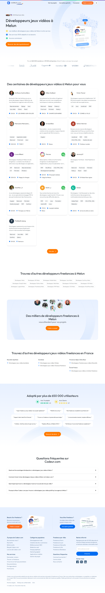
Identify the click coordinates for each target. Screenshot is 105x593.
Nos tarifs (10, 543)
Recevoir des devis (52, 434)
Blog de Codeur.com (13, 547)
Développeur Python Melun (36, 283)
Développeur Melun (20, 280)
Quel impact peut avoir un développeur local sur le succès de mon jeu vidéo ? (52, 484)
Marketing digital (35, 552)
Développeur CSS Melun (69, 286)
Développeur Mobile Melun (49, 280)
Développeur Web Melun (53, 283)
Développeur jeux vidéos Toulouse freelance (53, 365)
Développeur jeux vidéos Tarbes (49, 363)
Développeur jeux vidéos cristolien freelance (84, 371)
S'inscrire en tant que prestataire (16, 562)
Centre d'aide (57, 559)
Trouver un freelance (13, 559)
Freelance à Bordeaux (59, 549)
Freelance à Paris (58, 540)
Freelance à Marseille (59, 545)
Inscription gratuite (64, 3)
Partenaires (10, 568)
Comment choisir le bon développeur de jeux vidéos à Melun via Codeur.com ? (52, 477)
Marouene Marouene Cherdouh (22, 124)
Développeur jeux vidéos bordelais (19, 363)
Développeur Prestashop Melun (36, 286)
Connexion (76, 3)
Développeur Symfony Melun (83, 280)
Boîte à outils (10, 545)
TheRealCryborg (20, 221)
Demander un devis (12, 557)
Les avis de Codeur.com (14, 549)
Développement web (36, 540)
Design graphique (35, 549)
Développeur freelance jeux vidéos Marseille (84, 363)
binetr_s (48, 188)
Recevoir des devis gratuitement (18, 44)
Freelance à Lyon (58, 543)
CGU (33, 582)
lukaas (79, 188)
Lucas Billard (19, 154)
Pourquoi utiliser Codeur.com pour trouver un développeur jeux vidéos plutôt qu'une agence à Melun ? (52, 490)
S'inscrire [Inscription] (87, 554)
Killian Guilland (50, 93)
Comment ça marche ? (59, 557)
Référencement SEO (36, 545)
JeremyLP (80, 154)
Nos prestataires (12, 564)
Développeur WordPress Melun (86, 286)
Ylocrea (48, 154)
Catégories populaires (37, 538)
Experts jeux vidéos (20, 15)
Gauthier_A (19, 188)
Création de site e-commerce (38, 543)
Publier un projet (87, 3)
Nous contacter (57, 562)
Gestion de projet (35, 556)
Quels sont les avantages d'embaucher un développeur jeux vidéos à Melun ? (52, 470)
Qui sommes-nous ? (12, 540)
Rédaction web (34, 547)
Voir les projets (52, 3)
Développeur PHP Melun (53, 286)
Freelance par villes (59, 538)
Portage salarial (11, 566)
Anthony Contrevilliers (22, 93)
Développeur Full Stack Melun (70, 283)
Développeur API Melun (34, 280)
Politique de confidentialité (24, 582)
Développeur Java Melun (66, 280)
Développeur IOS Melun (87, 283)
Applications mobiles (36, 554)
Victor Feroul (81, 93)
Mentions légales (11, 582)
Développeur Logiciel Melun (18, 286)
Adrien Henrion (82, 124)
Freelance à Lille (58, 547)
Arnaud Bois (50, 124)
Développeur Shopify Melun (19, 283)
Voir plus (52, 251)
